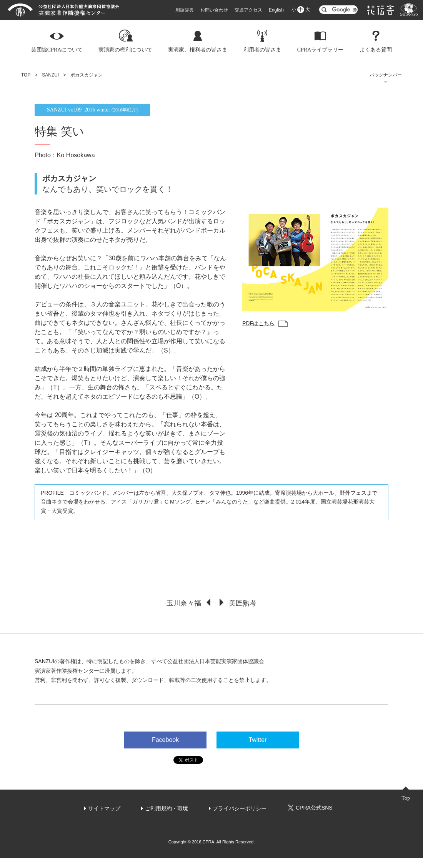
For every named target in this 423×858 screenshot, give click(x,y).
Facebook (165, 740)
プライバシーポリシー (239, 808)
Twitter (257, 740)
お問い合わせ (214, 10)
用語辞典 (184, 10)
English (276, 10)
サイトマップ (104, 808)
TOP (25, 75)
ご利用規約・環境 (166, 808)
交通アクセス (248, 10)
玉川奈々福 (184, 603)
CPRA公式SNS (310, 807)
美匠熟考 (242, 603)
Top (405, 798)
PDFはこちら (258, 323)
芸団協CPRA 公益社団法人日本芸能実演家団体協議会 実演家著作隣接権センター (63, 10)
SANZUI (50, 75)
